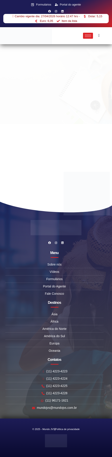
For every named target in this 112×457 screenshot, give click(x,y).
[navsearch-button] (99, 35)
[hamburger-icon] (88, 36)
